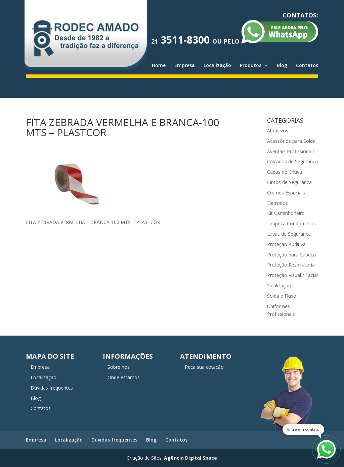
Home (159, 65)
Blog (282, 65)
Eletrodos (277, 203)
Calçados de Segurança (292, 161)
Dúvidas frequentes (52, 388)
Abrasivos (277, 130)
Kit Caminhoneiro (286, 213)
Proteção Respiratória (291, 264)
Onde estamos (124, 377)
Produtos (250, 65)
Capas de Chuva (284, 172)
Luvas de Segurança (289, 234)
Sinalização (279, 285)
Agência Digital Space (190, 458)
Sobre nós (119, 367)
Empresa (184, 65)
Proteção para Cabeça (291, 254)
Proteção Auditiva (286, 244)
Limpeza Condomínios (291, 223)
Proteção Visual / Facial (292, 275)
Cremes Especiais (286, 192)
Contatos (307, 65)
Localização (217, 65)
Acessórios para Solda (291, 141)
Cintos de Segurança (289, 182)
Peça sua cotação (204, 367)
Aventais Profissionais (291, 151)
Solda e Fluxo (281, 296)
